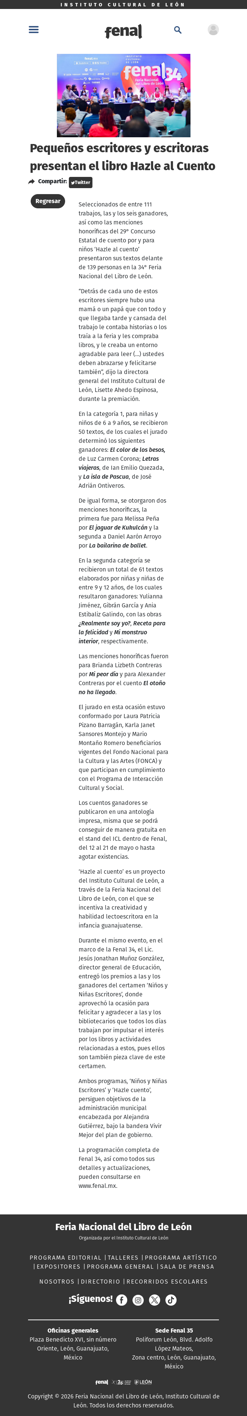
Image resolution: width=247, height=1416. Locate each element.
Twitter (80, 182)
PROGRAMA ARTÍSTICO (181, 1257)
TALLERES (124, 1257)
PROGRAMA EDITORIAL (67, 1257)
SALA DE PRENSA (187, 1266)
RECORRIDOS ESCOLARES (167, 1281)
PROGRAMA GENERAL (121, 1266)
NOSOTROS (58, 1281)
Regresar (48, 201)
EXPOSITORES (60, 1266)
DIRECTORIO (102, 1281)
